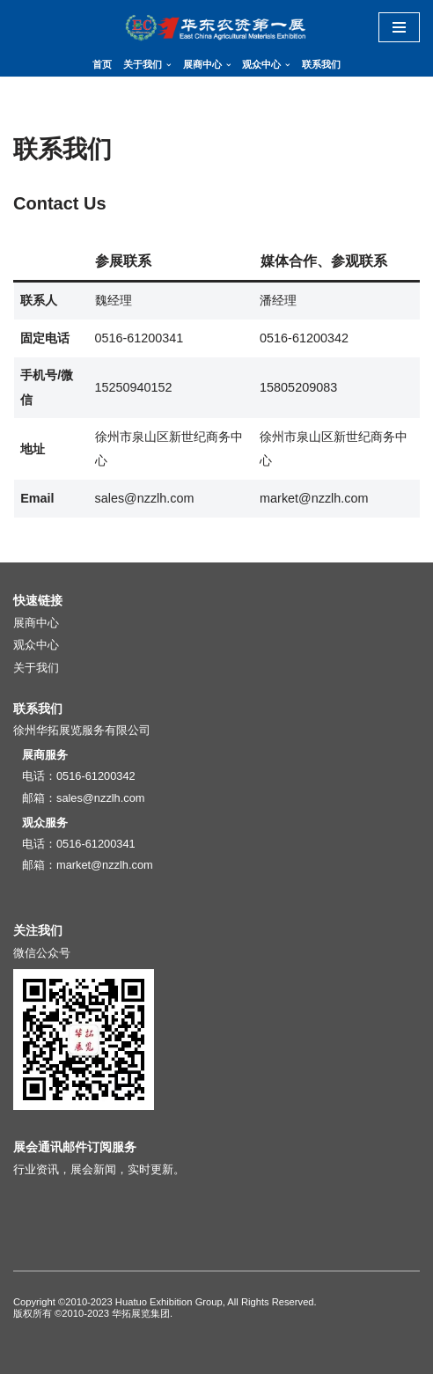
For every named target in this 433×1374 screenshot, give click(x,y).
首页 (102, 64)
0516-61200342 (96, 776)
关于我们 (36, 667)
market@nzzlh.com (104, 864)
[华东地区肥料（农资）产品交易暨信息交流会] (216, 26)
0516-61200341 (96, 843)
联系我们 (321, 64)
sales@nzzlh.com (100, 798)
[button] (169, 65)
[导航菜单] (399, 27)
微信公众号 (41, 952)
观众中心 (36, 644)
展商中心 (36, 622)
